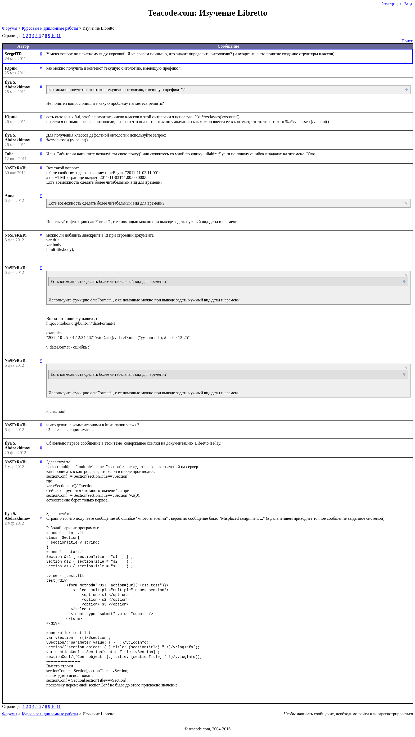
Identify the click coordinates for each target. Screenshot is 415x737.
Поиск (407, 41)
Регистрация (391, 4)
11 (59, 35)
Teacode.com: (173, 12)
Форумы (9, 28)
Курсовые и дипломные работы (50, 28)
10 (53, 35)
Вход (408, 4)
